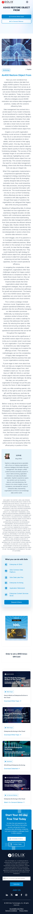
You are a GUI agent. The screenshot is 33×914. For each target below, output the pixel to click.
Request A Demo (16, 602)
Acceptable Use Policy (16, 909)
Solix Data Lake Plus (16, 577)
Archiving (6, 70)
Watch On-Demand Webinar (13, 802)
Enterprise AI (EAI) (16, 564)
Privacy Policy (23, 911)
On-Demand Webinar (16, 21)
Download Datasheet (11, 768)
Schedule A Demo (17, 839)
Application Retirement (17, 588)
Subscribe (16, 884)
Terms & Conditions (11, 911)
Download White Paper (16, 16)
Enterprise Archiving (16, 583)
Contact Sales (17, 844)
